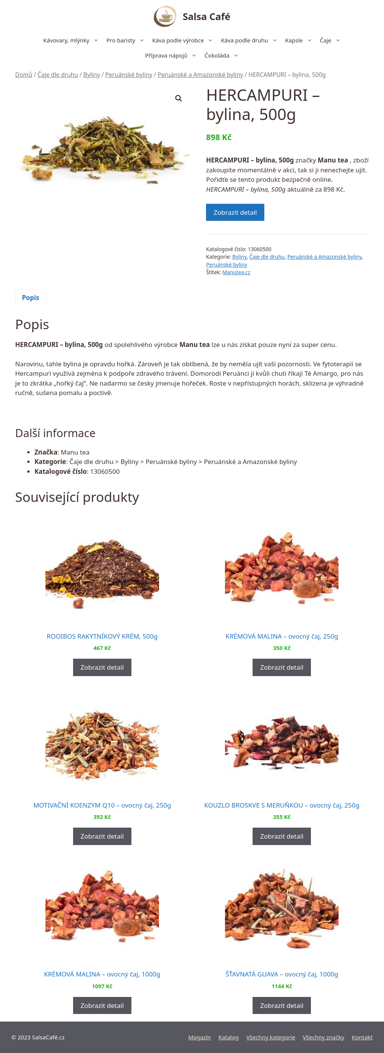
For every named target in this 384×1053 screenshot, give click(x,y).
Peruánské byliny (128, 74)
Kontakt (362, 1037)
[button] (179, 98)
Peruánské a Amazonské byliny (200, 74)
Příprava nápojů (173, 55)
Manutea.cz (236, 272)
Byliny (91, 74)
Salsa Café (207, 16)
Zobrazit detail (235, 212)
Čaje (332, 40)
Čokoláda (223, 55)
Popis (30, 297)
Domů (23, 74)
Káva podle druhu (251, 40)
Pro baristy (127, 40)
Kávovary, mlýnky (73, 40)
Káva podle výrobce (184, 40)
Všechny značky (324, 1037)
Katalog (229, 1037)
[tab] (30, 297)
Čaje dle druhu (57, 74)
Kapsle (300, 40)
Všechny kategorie (271, 1037)
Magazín (199, 1037)
